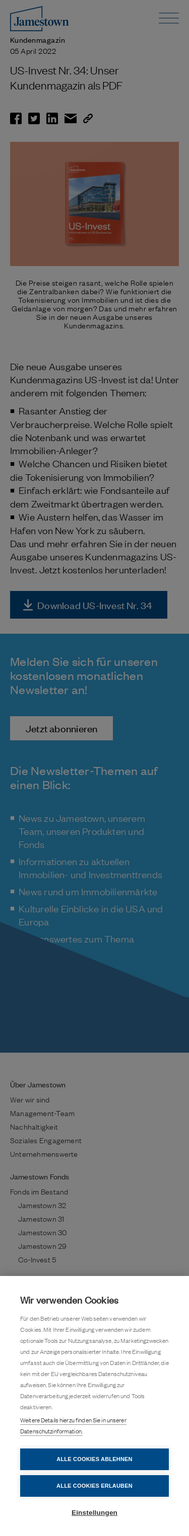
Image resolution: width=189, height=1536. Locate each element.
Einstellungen (94, 1512)
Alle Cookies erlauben (94, 1486)
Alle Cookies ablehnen (94, 1459)
